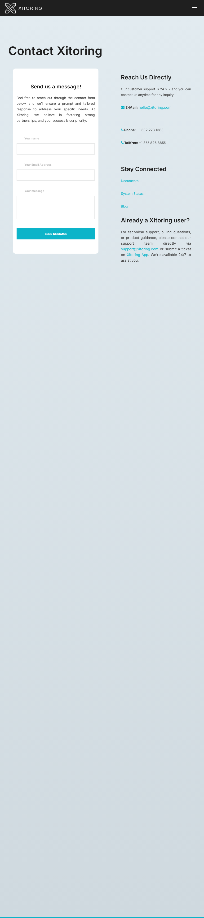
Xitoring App (137, 254)
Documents (129, 181)
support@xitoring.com (139, 249)
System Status (132, 193)
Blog (124, 206)
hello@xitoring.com (155, 107)
